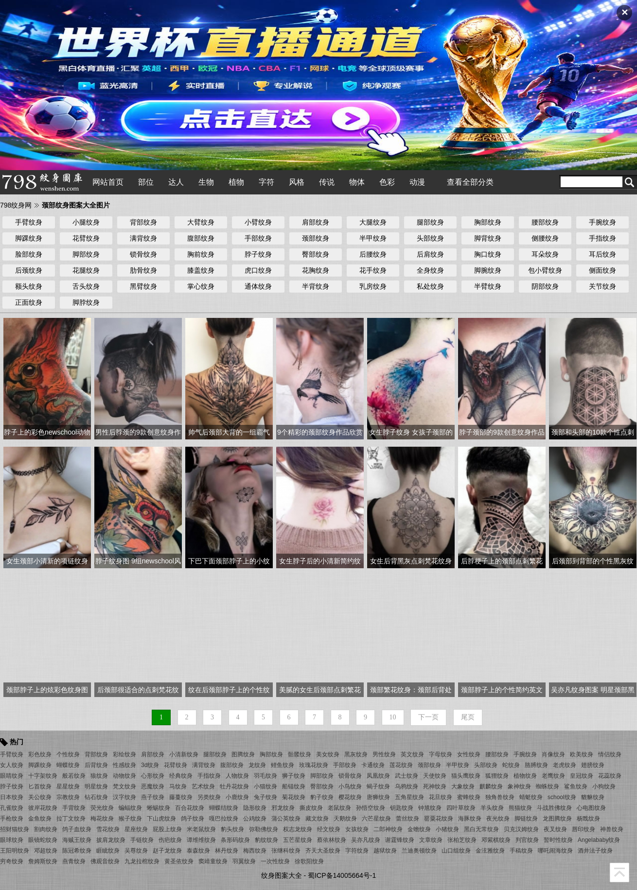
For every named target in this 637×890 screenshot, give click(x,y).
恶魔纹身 (152, 786)
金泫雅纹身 (490, 850)
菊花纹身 (293, 797)
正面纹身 (28, 302)
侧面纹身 (602, 270)
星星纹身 (68, 786)
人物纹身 (237, 775)
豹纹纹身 (266, 840)
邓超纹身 (45, 850)
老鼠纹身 (339, 807)
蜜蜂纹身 (468, 797)
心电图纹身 (591, 807)
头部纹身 (430, 238)
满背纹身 (143, 238)
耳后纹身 (602, 254)
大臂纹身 (200, 222)
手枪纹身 (11, 818)
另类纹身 (209, 797)
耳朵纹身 (545, 254)
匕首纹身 (40, 786)
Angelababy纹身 (599, 840)
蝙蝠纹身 (130, 807)
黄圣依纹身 (179, 861)
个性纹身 (68, 754)
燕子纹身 (152, 797)
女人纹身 (11, 765)
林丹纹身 (226, 850)
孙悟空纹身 (370, 807)
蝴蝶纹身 (68, 765)
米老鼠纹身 (201, 829)
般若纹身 (74, 775)
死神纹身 (434, 786)
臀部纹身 (315, 254)
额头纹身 (28, 286)
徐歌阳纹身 (309, 861)
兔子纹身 (265, 797)
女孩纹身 (357, 829)
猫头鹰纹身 (465, 775)
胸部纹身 (487, 222)
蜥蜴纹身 (158, 807)
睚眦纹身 (108, 850)
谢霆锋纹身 (399, 840)
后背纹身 (96, 765)
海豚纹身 (469, 818)
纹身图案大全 (281, 875)
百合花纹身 (189, 807)
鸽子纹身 (192, 818)
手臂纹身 (28, 222)
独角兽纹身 (499, 797)
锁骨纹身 (143, 254)
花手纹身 (373, 270)
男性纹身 (384, 754)
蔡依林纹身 (331, 840)
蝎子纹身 (378, 786)
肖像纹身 (553, 754)
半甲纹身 (373, 238)
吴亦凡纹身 (365, 840)
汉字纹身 (124, 797)
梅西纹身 (254, 850)
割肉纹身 (45, 829)
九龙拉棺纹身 (141, 861)
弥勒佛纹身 (263, 829)
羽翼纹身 (244, 861)
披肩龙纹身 (110, 840)
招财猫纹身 (14, 829)
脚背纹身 (487, 238)
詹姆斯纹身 (42, 861)
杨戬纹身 (588, 818)
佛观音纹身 (105, 861)
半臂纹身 (487, 286)
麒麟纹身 (491, 786)
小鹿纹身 (237, 797)
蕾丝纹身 (407, 818)
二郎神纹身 (388, 829)
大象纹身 (463, 786)
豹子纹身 (322, 797)
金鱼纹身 (40, 818)
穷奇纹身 (11, 861)
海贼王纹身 (76, 840)
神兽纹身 (611, 829)
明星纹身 (96, 786)
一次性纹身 (275, 861)
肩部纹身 (315, 222)
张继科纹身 (286, 850)
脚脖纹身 (86, 302)
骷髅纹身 (299, 754)
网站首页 (108, 182)
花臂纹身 (86, 238)
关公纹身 (40, 797)
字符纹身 (357, 850)
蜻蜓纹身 (531, 797)
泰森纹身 (198, 850)
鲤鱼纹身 (282, 765)
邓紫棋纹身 (496, 840)
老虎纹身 (564, 765)
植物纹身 (525, 775)
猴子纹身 (130, 818)
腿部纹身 (430, 222)
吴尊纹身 (136, 850)
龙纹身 (257, 765)
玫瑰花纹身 (313, 765)
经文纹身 (328, 829)
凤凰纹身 (378, 775)
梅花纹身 (102, 818)
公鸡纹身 (254, 818)
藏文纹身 (317, 818)
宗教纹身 (68, 797)
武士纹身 (406, 775)
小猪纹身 (447, 829)
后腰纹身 (373, 254)
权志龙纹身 (297, 829)
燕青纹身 (74, 861)
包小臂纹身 (545, 270)
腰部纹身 (545, 222)
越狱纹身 (385, 850)
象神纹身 (519, 786)
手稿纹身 (521, 850)
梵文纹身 (124, 786)
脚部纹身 (86, 254)
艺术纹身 (203, 786)
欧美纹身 (581, 754)
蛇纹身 (511, 765)
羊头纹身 (492, 807)
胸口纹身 (487, 254)
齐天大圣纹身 (322, 850)
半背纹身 (315, 286)
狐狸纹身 (497, 775)
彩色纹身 (40, 754)
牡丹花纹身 (234, 786)
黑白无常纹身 (481, 829)
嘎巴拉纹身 (223, 818)
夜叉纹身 (555, 829)
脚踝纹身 (28, 238)
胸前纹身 (200, 254)
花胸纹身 (315, 270)
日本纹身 (11, 797)
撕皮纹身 (311, 807)
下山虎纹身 (161, 818)
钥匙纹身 (401, 807)
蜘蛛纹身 (547, 786)
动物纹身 (124, 775)
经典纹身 (181, 775)
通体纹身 (258, 286)
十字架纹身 (42, 775)
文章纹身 (430, 840)
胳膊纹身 (536, 765)
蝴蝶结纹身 (223, 807)
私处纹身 (430, 286)
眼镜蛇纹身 (42, 840)
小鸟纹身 (350, 786)
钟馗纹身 (430, 807)
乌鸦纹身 (406, 786)
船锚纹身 (293, 786)
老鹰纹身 (553, 775)
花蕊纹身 (609, 775)
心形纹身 (152, 775)
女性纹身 (468, 754)
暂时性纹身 (558, 840)
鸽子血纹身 (76, 829)
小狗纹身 (604, 786)
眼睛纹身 (11, 775)
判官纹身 (527, 840)
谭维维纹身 (201, 840)
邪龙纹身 (283, 807)
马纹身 (178, 786)
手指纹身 (602, 238)
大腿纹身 (373, 222)
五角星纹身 (409, 797)
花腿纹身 (86, 270)
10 (392, 717)
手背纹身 (74, 807)
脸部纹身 (28, 254)
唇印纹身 (583, 829)
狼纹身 (99, 775)
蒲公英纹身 (286, 818)
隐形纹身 (254, 807)
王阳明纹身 (14, 850)
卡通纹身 (373, 765)
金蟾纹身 (419, 829)
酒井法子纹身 (595, 850)
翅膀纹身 (592, 765)
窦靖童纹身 (213, 861)
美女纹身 (327, 754)
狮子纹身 (293, 775)
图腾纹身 (243, 754)
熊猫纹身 (520, 807)
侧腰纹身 (545, 238)
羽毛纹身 (265, 775)
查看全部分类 (470, 182)
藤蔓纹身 (181, 797)
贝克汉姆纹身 (521, 829)
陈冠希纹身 (76, 850)
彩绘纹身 (124, 754)
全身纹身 (430, 270)
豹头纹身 (232, 829)
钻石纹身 (96, 797)
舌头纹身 (86, 286)
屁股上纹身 (167, 829)
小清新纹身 (183, 754)
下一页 (428, 717)
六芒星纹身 (376, 818)
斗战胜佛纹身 (554, 807)
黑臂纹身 (143, 286)
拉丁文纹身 (71, 818)
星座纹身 (136, 829)
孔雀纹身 (11, 807)
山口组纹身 (456, 850)
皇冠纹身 (581, 775)
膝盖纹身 (200, 270)
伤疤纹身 (170, 840)
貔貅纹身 (592, 797)
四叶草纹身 (461, 807)
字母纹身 (440, 754)
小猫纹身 (265, 786)
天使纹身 (434, 775)
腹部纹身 (200, 238)
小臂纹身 (258, 222)
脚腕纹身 (487, 270)
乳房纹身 (373, 286)
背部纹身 (143, 222)
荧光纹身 (102, 807)
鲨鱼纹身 (575, 786)
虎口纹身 (258, 270)
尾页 (468, 717)
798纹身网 (16, 205)
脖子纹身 (258, 254)
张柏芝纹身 (462, 840)
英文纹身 (412, 754)
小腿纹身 (86, 222)
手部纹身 (258, 238)
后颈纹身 (28, 270)
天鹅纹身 (345, 818)
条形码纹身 (235, 840)
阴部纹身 (545, 286)
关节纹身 (602, 286)
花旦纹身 (440, 797)
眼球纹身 (11, 840)
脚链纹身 (526, 818)
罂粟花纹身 (438, 818)
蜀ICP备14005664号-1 (342, 875)
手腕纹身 (602, 222)
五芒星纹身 (297, 840)
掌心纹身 (200, 286)
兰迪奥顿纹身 (419, 850)
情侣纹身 (609, 754)
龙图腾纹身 (557, 818)
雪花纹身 (108, 829)
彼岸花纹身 (42, 807)
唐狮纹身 (378, 797)
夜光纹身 (498, 818)
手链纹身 (142, 840)
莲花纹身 (401, 765)
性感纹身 (124, 765)
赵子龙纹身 (167, 850)
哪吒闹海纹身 (555, 850)
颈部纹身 (315, 238)
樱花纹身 (350, 797)
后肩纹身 (430, 254)
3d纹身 (150, 765)
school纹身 (562, 797)
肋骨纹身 (143, 270)
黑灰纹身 (356, 754)
